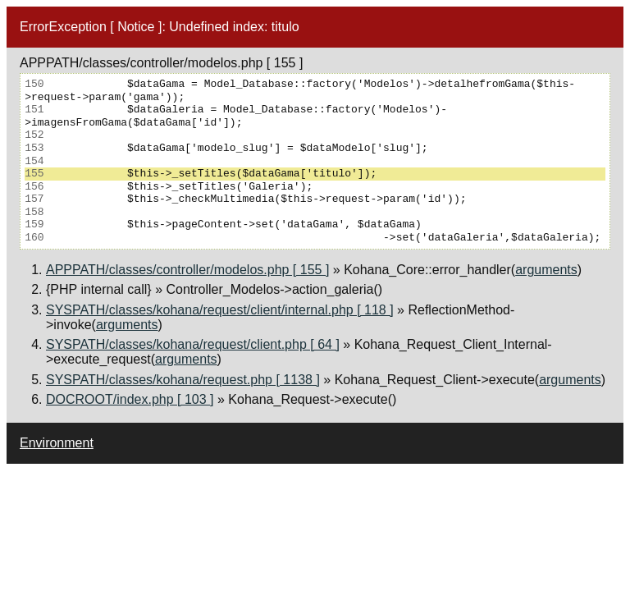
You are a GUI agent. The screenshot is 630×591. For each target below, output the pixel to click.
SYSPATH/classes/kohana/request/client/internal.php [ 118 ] (220, 310)
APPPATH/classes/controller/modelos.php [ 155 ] (187, 270)
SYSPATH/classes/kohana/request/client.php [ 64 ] (193, 344)
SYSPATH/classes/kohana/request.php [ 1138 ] (183, 380)
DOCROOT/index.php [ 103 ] (130, 399)
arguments (546, 270)
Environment (57, 443)
